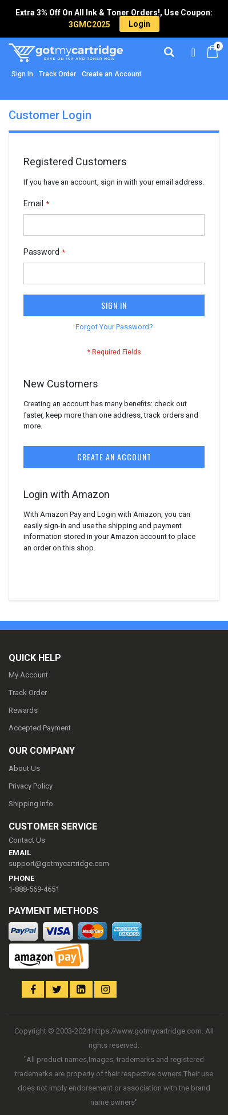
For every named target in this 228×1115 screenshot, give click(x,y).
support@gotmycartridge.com (59, 863)
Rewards (23, 710)
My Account (28, 675)
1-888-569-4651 (34, 889)
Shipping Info (31, 803)
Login (139, 23)
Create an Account (112, 74)
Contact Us (27, 840)
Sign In (22, 74)
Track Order (57, 74)
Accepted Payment (40, 728)
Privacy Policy (31, 786)
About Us (24, 768)
